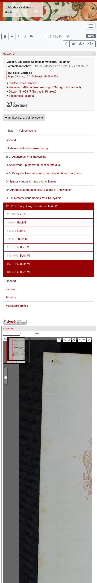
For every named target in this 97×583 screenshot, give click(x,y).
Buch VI (18, 255)
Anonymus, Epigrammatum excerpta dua (33, 165)
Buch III (16, 230)
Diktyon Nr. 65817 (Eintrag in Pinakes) (32, 91)
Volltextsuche (27, 130)
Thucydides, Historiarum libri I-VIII (32, 206)
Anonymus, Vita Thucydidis (26, 156)
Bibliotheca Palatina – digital (19, 10)
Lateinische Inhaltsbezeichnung (27, 148)
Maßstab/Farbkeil (17, 305)
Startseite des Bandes (22, 83)
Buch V (18, 247)
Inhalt (9, 130)
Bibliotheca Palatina (21, 95)
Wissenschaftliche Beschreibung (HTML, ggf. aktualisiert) (45, 87)
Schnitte (11, 297)
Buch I (16, 214)
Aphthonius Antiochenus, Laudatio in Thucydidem (39, 189)
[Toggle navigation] (91, 26)
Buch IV (17, 239)
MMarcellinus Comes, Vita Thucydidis (33, 198)
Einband (11, 140)
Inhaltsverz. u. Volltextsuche (24, 117)
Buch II (16, 222)
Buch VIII (19, 272)
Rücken (10, 289)
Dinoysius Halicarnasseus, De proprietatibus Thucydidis (44, 173)
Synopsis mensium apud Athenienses (31, 181)
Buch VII (18, 264)
